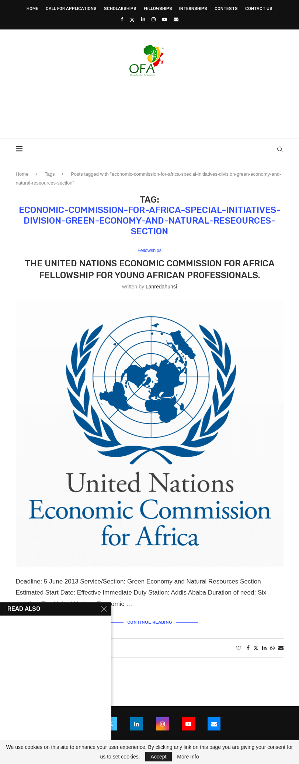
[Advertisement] (149, 105)
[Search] (280, 149)
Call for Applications (71, 8)
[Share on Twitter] (255, 648)
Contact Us (258, 8)
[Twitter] (132, 19)
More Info (188, 756)
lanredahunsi (161, 287)
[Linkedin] (143, 19)
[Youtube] (164, 19)
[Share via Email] (281, 648)
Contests (226, 8)
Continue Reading (149, 622)
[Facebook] (122, 19)
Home (32, 8)
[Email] (176, 19)
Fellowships (158, 8)
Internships (193, 8)
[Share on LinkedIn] (264, 648)
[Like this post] (238, 648)
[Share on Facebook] (248, 648)
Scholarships (120, 8)
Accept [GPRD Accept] (159, 757)
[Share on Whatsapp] (272, 648)
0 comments (85, 648)
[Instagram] (154, 19)
